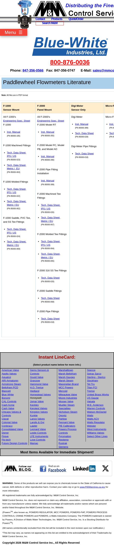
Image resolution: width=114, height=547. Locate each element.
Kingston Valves (39, 411)
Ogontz (62, 415)
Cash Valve (8, 408)
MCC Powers (65, 387)
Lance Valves (37, 418)
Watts (90, 415)
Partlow (62, 418)
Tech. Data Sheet (50, 277)
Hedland (34, 391)
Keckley (34, 405)
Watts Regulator (96, 422)
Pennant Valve (66, 422)
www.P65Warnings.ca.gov (92, 487)
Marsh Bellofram (67, 373)
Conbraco (7, 425)
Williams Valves (95, 432)
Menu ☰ (13, 32)
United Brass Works (98, 394)
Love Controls (37, 439)
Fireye (5, 436)
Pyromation (64, 436)
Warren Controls (96, 408)
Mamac (34, 443)
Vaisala (91, 401)
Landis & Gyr (37, 422)
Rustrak (62, 443)
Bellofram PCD (10, 387)
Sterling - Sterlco (96, 377)
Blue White (8, 394)
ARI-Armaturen (10, 380)
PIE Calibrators (66, 425)
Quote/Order (76, 19)
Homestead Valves (40, 394)
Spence (91, 370)
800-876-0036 (70, 62)
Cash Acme (8, 405)
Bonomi (6, 397)
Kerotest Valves (38, 408)
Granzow (35, 380)
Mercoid (62, 391)
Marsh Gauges (66, 377)
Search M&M (50, 23)
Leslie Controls (38, 432)
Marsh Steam (65, 380)
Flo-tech (6, 439)
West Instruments (96, 429)
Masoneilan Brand (68, 384)
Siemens (63, 446)
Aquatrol (6, 377)
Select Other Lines (97, 436)
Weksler (91, 425)
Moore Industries (67, 397)
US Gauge (93, 397)
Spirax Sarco (94, 373)
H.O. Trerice (37, 387)
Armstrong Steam (11, 384)
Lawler (33, 425)
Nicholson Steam (67, 411)
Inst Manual (13, 132)
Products (56, 19)
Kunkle (34, 415)
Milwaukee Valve (67, 394)
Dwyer (5, 432)
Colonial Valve (9, 422)
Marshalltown (65, 370)
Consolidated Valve (12, 429)
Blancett (6, 391)
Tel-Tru (91, 384)
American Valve (10, 370)
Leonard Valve (38, 429)
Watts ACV (93, 418)
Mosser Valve (65, 401)
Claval (5, 418)
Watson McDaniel (97, 411)
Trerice (91, 391)
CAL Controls (9, 401)
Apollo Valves (9, 373)
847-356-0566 (33, 70)
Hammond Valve (39, 384)
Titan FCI (92, 387)
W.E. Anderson (95, 405)
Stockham (92, 380)
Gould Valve (37, 377)
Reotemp (63, 439)
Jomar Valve (37, 401)
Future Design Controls (14, 443)
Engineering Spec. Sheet (16, 120)
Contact (40, 19)
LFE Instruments (39, 436)
